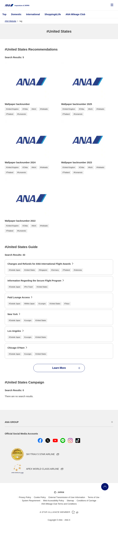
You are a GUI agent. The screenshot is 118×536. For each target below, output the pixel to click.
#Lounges (42, 304)
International (33, 14)
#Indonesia (78, 270)
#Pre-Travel (28, 287)
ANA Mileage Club (75, 14)
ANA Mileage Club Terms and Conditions (59, 504)
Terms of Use (93, 497)
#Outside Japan (14, 270)
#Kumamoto (21, 114)
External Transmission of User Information (67, 497)
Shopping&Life (53, 14)
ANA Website (10, 21)
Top (4, 14)
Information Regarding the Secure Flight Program (34, 280)
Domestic (16, 14)
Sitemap (70, 501)
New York (13, 314)
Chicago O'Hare (16, 347)
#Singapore (43, 270)
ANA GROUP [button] (12, 422)
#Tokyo (66, 304)
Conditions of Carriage (86, 501)
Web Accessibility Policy (53, 501)
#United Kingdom (12, 109)
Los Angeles (14, 331)
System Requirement (31, 501)
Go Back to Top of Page (105, 486)
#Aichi (34, 109)
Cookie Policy (40, 497)
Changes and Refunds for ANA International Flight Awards (39, 264)
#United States (29, 270)
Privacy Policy (25, 497)
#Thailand (9, 114)
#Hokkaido (44, 109)
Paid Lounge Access (19, 297)
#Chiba (25, 109)
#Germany (55, 270)
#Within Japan (29, 304)
